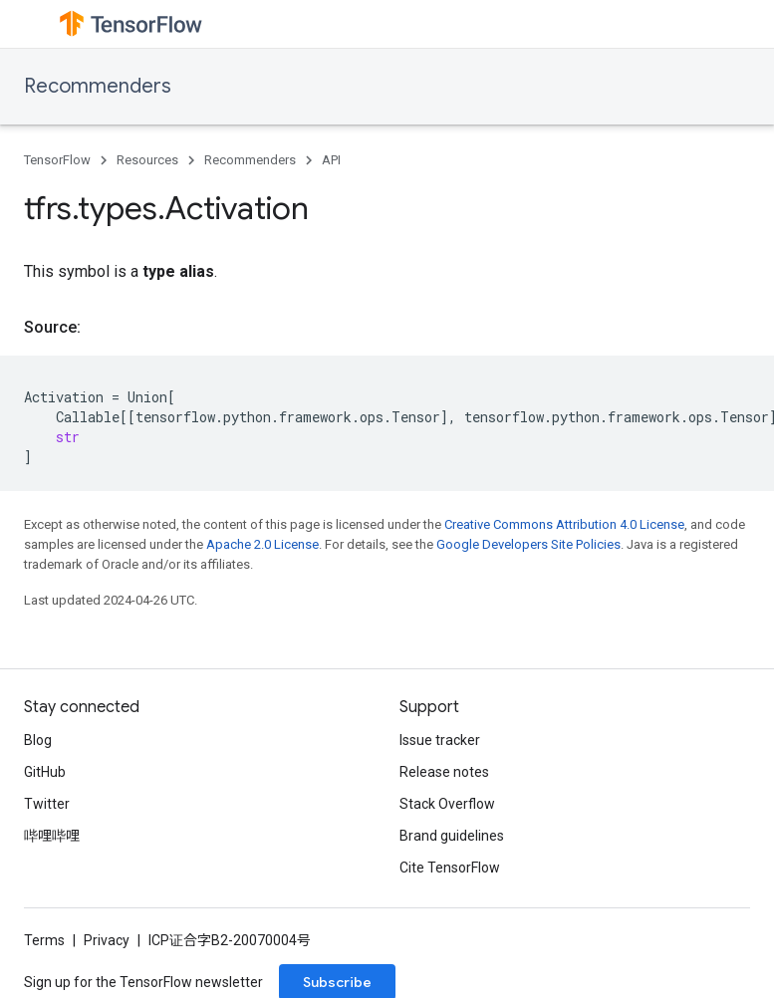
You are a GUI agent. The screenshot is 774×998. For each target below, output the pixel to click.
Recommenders (97, 86)
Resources (147, 159)
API (331, 159)
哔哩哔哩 (52, 836)
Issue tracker (439, 740)
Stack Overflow (447, 804)
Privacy (106, 940)
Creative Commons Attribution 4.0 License (564, 524)
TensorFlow (57, 159)
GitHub (45, 772)
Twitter (47, 804)
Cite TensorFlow (449, 867)
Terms (44, 940)
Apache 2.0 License (262, 544)
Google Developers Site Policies (528, 544)
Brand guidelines (451, 836)
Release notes (444, 772)
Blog (38, 740)
